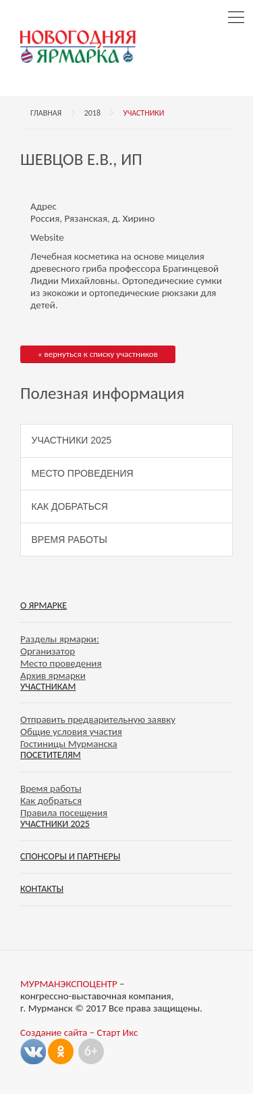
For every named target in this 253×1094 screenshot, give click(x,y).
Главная (45, 113)
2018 (92, 113)
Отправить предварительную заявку (97, 719)
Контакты (41, 889)
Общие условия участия (71, 732)
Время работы (69, 539)
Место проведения (83, 473)
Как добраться (70, 506)
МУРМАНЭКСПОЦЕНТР (68, 984)
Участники (143, 113)
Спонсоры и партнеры (70, 856)
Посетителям (50, 755)
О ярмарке (43, 605)
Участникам (48, 686)
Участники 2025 (72, 440)
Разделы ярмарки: (59, 639)
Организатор (47, 651)
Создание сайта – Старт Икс (79, 1032)
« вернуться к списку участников (98, 354)
